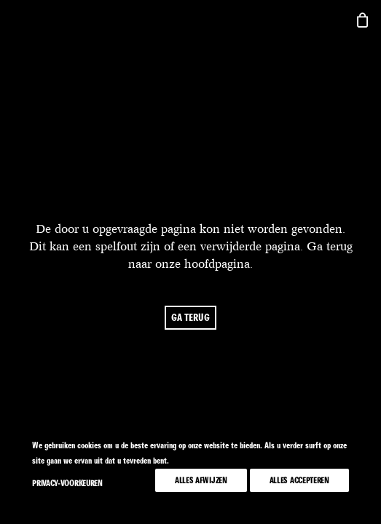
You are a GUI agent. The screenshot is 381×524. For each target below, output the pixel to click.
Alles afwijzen (201, 480)
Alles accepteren (299, 480)
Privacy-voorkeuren (67, 483)
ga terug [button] (190, 317)
